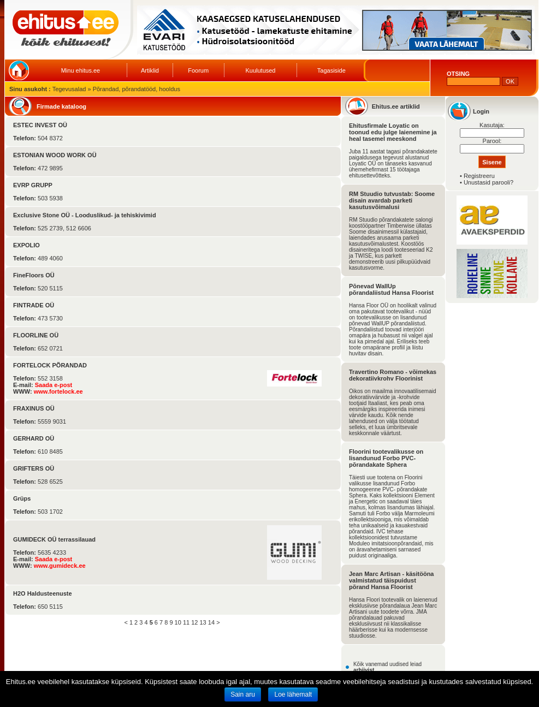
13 (203, 622)
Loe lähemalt (293, 694)
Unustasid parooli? (488, 182)
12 (194, 622)
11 (186, 622)
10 (178, 622)
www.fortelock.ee (58, 391)
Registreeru (479, 176)
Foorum (198, 70)
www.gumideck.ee (60, 565)
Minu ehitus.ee (80, 70)
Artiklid (150, 70)
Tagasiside (331, 70)
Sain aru (242, 694)
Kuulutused (260, 70)
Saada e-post (53, 385)
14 (211, 622)
